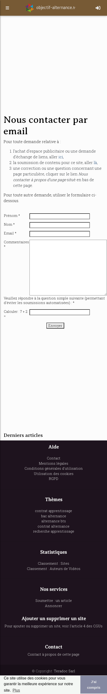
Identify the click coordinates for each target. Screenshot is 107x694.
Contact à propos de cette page (53, 654)
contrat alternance (53, 526)
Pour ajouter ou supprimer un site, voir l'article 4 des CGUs (53, 626)
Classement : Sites (53, 563)
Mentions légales (53, 463)
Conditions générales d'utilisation (53, 468)
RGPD (53, 478)
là (95, 162)
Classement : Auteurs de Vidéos (53, 568)
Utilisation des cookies (53, 473)
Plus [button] (16, 690)
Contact (53, 458)
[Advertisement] (44, 65)
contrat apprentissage (53, 511)
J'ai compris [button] (93, 684)
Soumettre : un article (53, 600)
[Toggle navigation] (98, 8)
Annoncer (53, 606)
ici (60, 156)
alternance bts (53, 521)
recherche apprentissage (53, 531)
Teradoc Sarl (64, 671)
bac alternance (53, 516)
